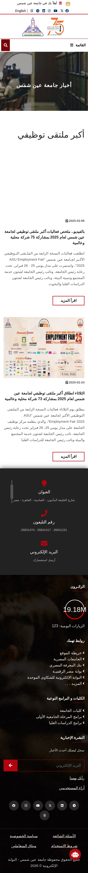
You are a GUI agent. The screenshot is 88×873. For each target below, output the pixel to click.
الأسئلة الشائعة (64, 836)
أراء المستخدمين (71, 788)
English (20, 11)
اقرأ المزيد (69, 301)
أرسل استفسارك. (44, 560)
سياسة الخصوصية (24, 836)
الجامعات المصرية (69, 659)
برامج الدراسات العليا (66, 723)
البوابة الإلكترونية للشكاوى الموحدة (55, 677)
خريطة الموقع (72, 653)
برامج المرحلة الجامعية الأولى (60, 717)
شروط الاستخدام (64, 846)
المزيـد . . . (74, 684)
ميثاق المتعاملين (23, 846)
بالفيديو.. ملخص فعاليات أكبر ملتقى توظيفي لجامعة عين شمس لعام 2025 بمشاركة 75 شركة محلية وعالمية (44, 237)
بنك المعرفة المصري (67, 665)
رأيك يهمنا (77, 778)
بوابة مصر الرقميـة (68, 671)
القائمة (78, 45)
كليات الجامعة (72, 711)
